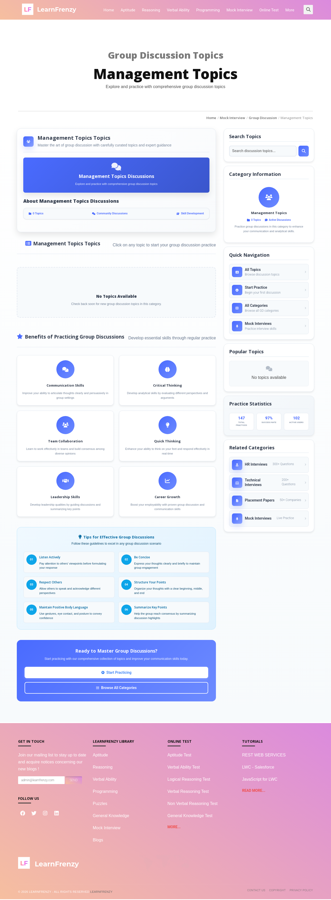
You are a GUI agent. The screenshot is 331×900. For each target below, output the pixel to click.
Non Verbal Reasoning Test (193, 804)
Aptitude (128, 10)
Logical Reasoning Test (189, 780)
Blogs (98, 841)
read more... (253, 791)
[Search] (303, 151)
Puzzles (100, 804)
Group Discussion (263, 117)
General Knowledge (111, 816)
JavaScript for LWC (259, 780)
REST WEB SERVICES (263, 756)
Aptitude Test (179, 756)
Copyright (277, 891)
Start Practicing (116, 673)
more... (174, 828)
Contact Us (256, 891)
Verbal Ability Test (184, 768)
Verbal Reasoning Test (188, 792)
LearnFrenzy (101, 892)
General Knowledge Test (190, 816)
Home (108, 10)
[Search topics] (263, 151)
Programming (208, 10)
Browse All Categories (116, 688)
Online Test (269, 10)
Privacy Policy (301, 891)
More (289, 10)
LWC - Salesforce (258, 768)
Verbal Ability (178, 10)
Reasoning (151, 10)
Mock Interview (240, 10)
